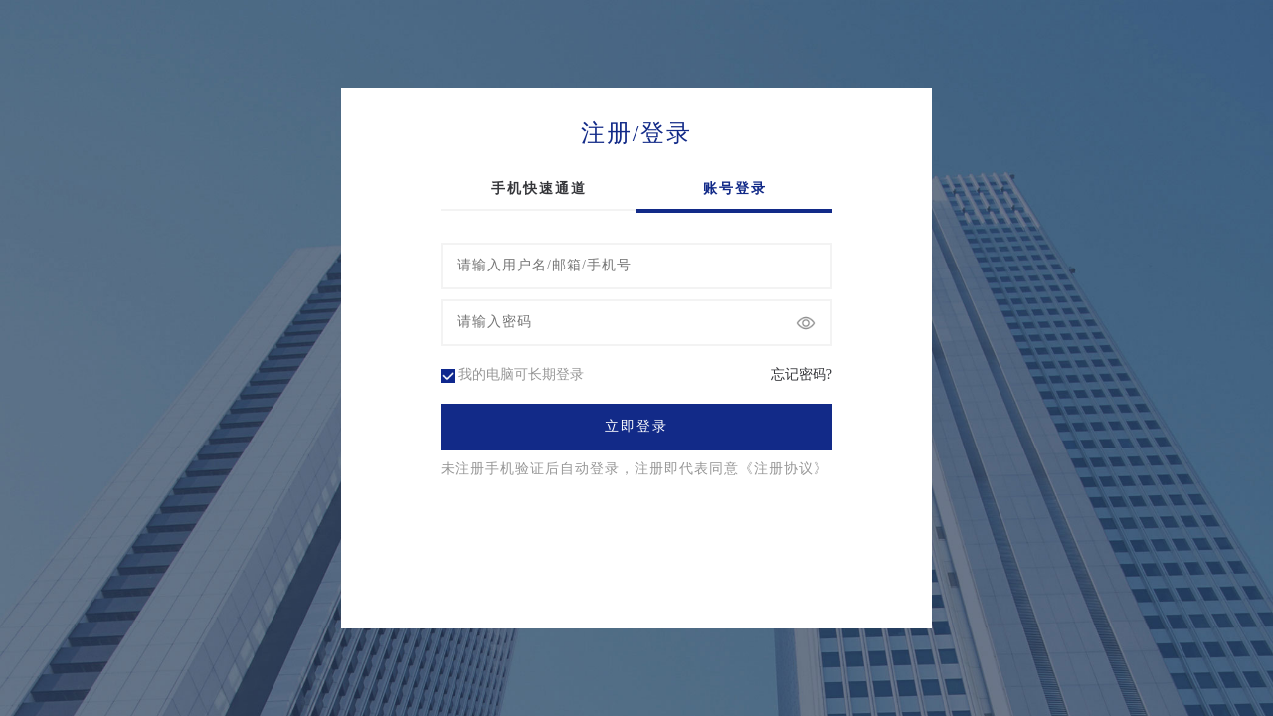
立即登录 (636, 427)
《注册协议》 (783, 469)
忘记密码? (801, 375)
